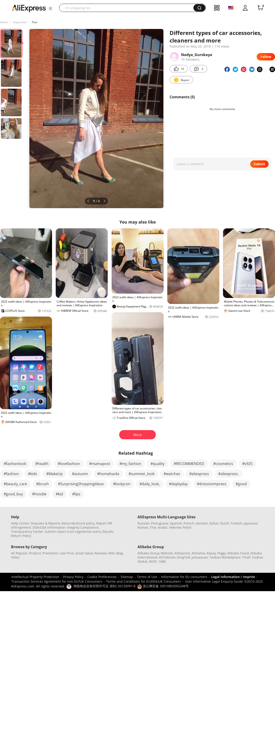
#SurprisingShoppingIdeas (81, 483)
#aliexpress (199, 473)
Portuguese (159, 523)
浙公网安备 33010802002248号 (163, 586)
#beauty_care (15, 483)
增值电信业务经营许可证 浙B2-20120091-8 (104, 586)
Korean (143, 527)
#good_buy (13, 493)
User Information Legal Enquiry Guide (214, 581)
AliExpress (182, 553)
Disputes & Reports (45, 523)
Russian (144, 523)
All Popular (19, 553)
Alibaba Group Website (155, 553)
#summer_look (141, 473)
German (201, 523)
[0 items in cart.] (260, 7)
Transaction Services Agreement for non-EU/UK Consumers (56, 581)
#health (42, 463)
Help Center (20, 523)
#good (241, 483)
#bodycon (121, 483)
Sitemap (127, 577)
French (189, 523)
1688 (162, 561)
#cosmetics (223, 463)
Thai (153, 527)
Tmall (246, 557)
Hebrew (175, 527)
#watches (172, 473)
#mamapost (99, 463)
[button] (50, 8)
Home (4, 22)
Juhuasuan (200, 557)
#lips (76, 493)
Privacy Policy (73, 577)
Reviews (101, 553)
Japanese (251, 523)
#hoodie (39, 493)
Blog (119, 553)
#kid (59, 493)
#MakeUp (54, 473)
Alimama (198, 553)
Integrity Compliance (83, 527)
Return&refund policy (78, 523)
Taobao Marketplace (225, 557)
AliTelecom (167, 557)
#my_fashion (130, 463)
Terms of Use (147, 577)
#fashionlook (15, 463)
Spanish (176, 523)
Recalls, (108, 531)
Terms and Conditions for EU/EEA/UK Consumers (143, 581)
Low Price (67, 553)
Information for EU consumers (184, 577)
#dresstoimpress (211, 483)
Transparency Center (27, 531)
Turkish (236, 523)
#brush (42, 483)
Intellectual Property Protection (35, 577)
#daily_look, (150, 483)
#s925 (247, 463)
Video (15, 557)
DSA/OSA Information (49, 527)
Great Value (84, 553)
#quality (158, 463)
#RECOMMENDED (189, 463)
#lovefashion (69, 463)
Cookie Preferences (102, 577)
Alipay (211, 553)
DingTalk (183, 557)
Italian (214, 523)
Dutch (224, 523)
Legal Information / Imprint (233, 577)
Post (34, 22)
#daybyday (178, 483)
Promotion (50, 553)
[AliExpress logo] (29, 8)
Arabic (163, 527)
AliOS (153, 561)
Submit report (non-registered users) (73, 531)
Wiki (111, 553)
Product (35, 553)
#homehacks (108, 473)
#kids (32, 473)
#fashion (11, 473)
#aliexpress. (228, 473)
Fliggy (221, 553)
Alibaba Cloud (238, 553)
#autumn (80, 473)
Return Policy (21, 535)
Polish (187, 527)
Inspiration (20, 22)
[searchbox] (128, 8)
